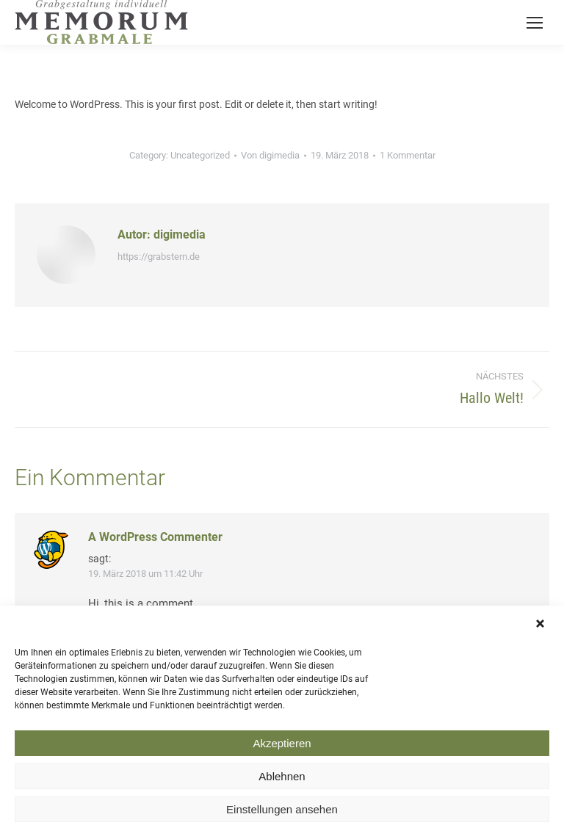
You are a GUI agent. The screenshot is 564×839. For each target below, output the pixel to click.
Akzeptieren (282, 750)
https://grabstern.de (159, 256)
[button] (542, 631)
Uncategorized (200, 155)
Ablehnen (281, 783)
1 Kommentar (407, 155)
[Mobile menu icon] (534, 22)
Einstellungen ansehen (282, 816)
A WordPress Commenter (155, 537)
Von (270, 155)
